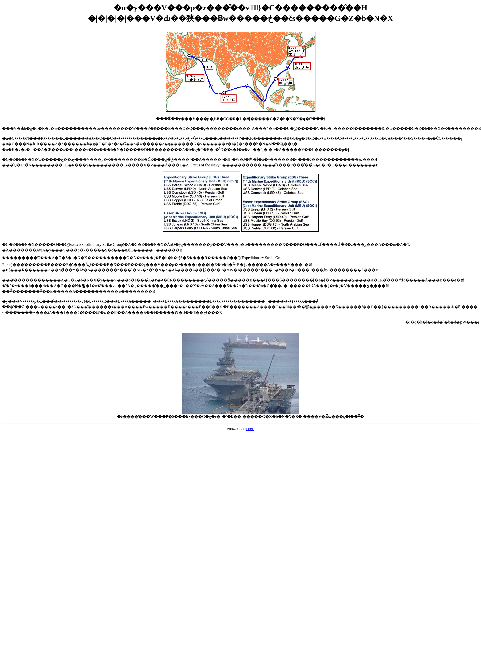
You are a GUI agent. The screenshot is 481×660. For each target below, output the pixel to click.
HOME (250, 429)
